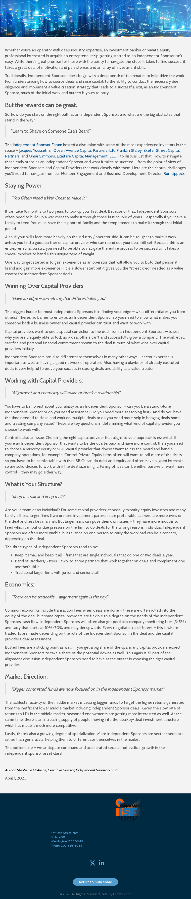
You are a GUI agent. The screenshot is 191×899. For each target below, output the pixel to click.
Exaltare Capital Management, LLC (86, 156)
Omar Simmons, (42, 156)
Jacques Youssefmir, (36, 150)
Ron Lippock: (174, 173)
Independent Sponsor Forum (37, 144)
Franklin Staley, (130, 150)
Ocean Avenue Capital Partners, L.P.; (85, 150)
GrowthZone (122, 894)
